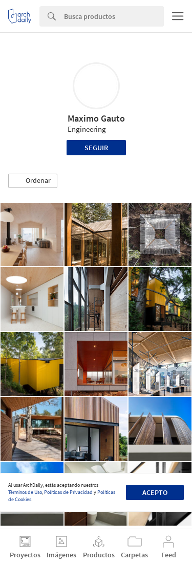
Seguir (96, 147)
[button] (32, 181)
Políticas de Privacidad (68, 492)
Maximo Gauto (96, 118)
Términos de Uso (25, 492)
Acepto (154, 492)
